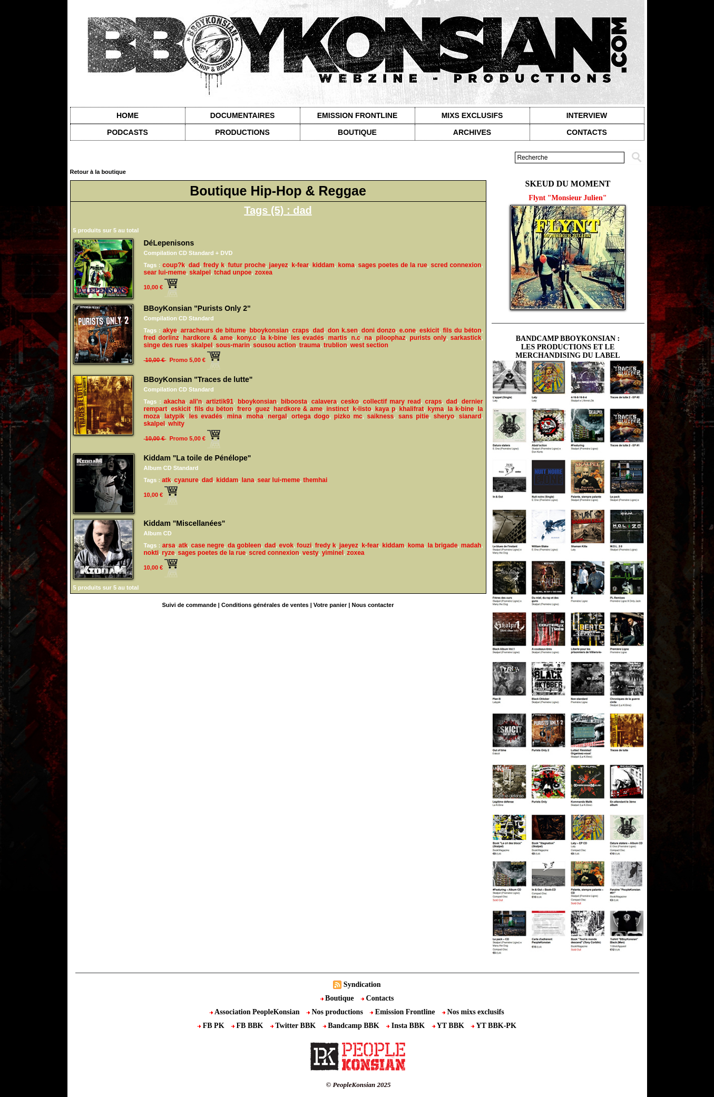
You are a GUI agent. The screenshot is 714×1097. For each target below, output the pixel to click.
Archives (472, 132)
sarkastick (466, 337)
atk (166, 480)
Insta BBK (406, 1026)
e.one (407, 330)
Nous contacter (372, 605)
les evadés (307, 337)
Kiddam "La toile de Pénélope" (197, 458)
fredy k (213, 265)
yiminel (333, 552)
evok (286, 545)
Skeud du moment (568, 183)
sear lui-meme (165, 272)
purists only (427, 337)
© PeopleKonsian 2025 (358, 1085)
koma (346, 265)
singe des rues (166, 345)
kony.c (246, 337)
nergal (277, 416)
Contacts (377, 998)
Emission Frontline (357, 115)
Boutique (357, 132)
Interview (587, 115)
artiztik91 (219, 401)
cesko (350, 401)
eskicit (429, 330)
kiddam (323, 265)
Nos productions (336, 1012)
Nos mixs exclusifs (473, 1012)
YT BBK (449, 1026)
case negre (207, 545)
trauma (309, 345)
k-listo (362, 409)
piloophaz (390, 337)
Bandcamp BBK (352, 1026)
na (368, 337)
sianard (470, 416)
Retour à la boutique (98, 172)
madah (471, 545)
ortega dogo (310, 416)
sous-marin (233, 345)
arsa (168, 545)
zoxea (263, 272)
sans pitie (413, 416)
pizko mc (348, 416)
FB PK (212, 1026)
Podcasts (127, 132)
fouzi (304, 545)
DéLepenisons (169, 243)
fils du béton (462, 330)
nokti (151, 552)
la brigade (442, 545)
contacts (586, 132)
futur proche (247, 265)
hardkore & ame (207, 337)
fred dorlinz (161, 337)
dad (194, 265)
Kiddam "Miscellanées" (185, 523)
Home (127, 115)
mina (234, 416)
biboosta (294, 401)
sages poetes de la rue (392, 265)
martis (337, 337)
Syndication (362, 984)
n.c (355, 337)
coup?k (173, 265)
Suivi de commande (189, 605)
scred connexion (456, 265)
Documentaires (242, 115)
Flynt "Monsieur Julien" (568, 198)
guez (262, 409)
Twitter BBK (294, 1026)
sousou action (274, 345)
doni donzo (378, 330)
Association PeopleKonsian (255, 1012)
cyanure (186, 480)
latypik (174, 416)
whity (176, 423)
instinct (337, 409)
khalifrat (411, 409)
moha (255, 416)
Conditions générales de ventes (265, 605)
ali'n (195, 401)
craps (300, 330)
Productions (242, 132)
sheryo (444, 416)
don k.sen (343, 330)
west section (369, 345)
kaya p (385, 409)
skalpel (200, 272)
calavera (324, 401)
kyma (435, 409)
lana (247, 480)
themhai (315, 480)
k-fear (300, 265)
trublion (335, 345)
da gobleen (244, 545)
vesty (310, 552)
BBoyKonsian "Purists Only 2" (197, 308)
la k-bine (273, 337)
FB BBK (248, 1026)
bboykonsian (268, 330)
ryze (168, 552)
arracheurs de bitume (213, 330)
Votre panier (330, 605)
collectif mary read (392, 401)
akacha (174, 401)
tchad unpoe (232, 272)
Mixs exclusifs (472, 115)
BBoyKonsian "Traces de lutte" (198, 379)
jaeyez (278, 265)
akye (170, 330)
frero (244, 409)
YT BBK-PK (493, 1026)
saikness (380, 416)
